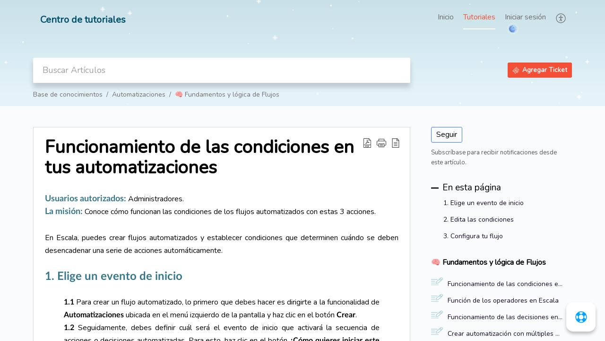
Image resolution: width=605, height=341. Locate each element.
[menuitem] (525, 18)
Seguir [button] (446, 134)
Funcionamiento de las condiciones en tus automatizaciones (505, 283)
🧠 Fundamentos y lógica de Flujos (227, 94)
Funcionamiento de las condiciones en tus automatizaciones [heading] (199, 158)
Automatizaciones (138, 94)
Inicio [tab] (446, 17)
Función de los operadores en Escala (503, 300)
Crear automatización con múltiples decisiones (505, 333)
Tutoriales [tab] (479, 17)
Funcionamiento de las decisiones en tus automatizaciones (505, 317)
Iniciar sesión (525, 17)
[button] (561, 18)
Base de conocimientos (68, 94)
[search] (221, 70)
